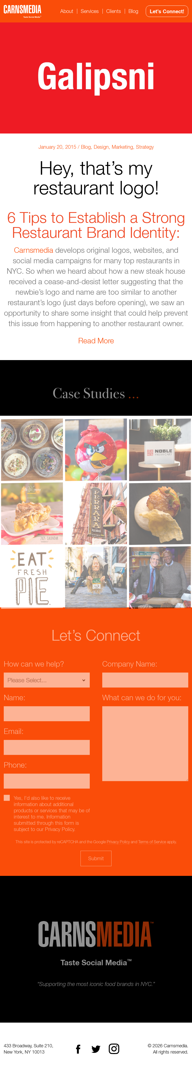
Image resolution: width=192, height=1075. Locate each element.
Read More (96, 340)
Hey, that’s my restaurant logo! (96, 177)
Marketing (122, 147)
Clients (113, 11)
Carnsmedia (33, 250)
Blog (133, 11)
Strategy (145, 147)
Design (101, 147)
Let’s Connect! (167, 11)
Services (90, 11)
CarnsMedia (22, 11)
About (66, 11)
